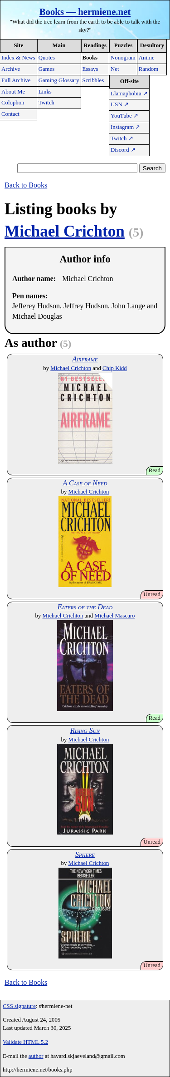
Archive (10, 69)
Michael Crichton (65, 231)
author (36, 1056)
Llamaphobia (129, 93)
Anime (147, 57)
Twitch (46, 102)
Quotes (47, 57)
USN (120, 104)
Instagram (125, 127)
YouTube (124, 116)
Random (148, 69)
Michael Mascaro (114, 616)
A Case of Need (85, 483)
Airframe (84, 359)
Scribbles (93, 80)
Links (45, 92)
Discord (123, 150)
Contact (10, 114)
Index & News (18, 57)
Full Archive (15, 80)
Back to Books (26, 185)
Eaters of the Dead (85, 607)
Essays (90, 69)
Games (47, 69)
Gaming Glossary (59, 80)
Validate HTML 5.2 (25, 1042)
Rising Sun (85, 730)
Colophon (12, 102)
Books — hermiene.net (85, 11)
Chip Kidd (114, 368)
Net (115, 69)
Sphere (85, 854)
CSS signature (19, 1006)
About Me (13, 92)
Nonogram (123, 57)
